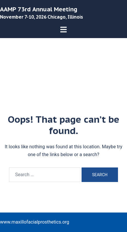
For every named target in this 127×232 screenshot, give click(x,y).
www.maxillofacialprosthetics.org (34, 222)
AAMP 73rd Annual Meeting (38, 9)
